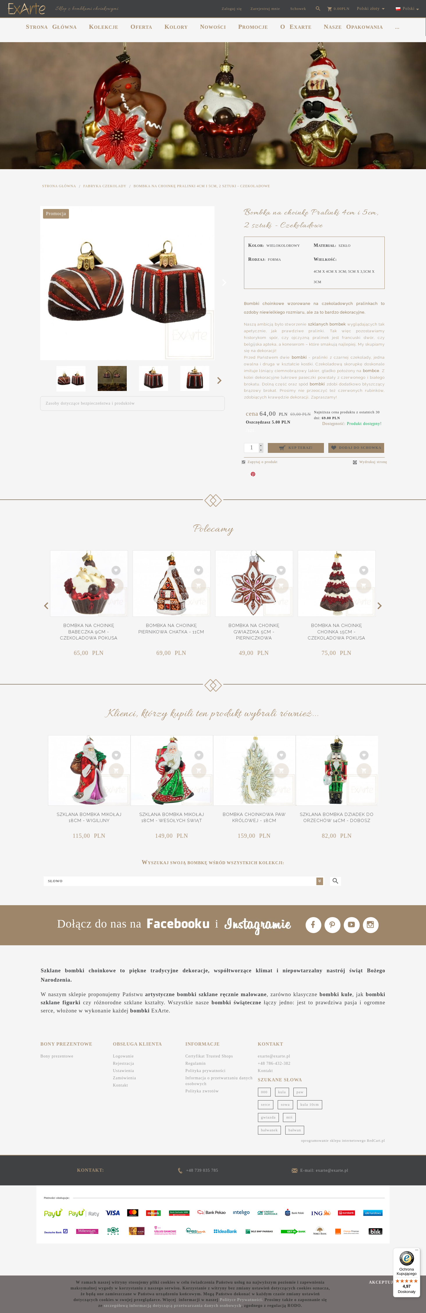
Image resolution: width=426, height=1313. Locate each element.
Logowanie (123, 1087)
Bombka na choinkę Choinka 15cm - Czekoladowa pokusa (336, 632)
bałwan (294, 1161)
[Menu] (416, 1251)
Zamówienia (124, 1109)
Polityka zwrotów (202, 1122)
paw (300, 1123)
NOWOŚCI (213, 27)
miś (289, 1148)
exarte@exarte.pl (274, 1087)
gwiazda (268, 1148)
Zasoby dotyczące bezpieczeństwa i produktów (90, 403)
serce (265, 1136)
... (397, 27)
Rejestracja (123, 1095)
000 (264, 1123)
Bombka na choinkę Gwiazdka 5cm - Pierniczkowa (254, 632)
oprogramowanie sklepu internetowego (333, 1172)
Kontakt (120, 1116)
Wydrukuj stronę (370, 462)
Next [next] (221, 380)
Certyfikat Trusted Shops (209, 1087)
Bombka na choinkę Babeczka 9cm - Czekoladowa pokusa (88, 632)
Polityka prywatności (205, 1102)
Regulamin (195, 1095)
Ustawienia (123, 1102)
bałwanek (269, 1161)
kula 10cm (309, 1136)
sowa (285, 1136)
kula (282, 1123)
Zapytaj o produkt (260, 462)
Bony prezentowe (56, 1087)
